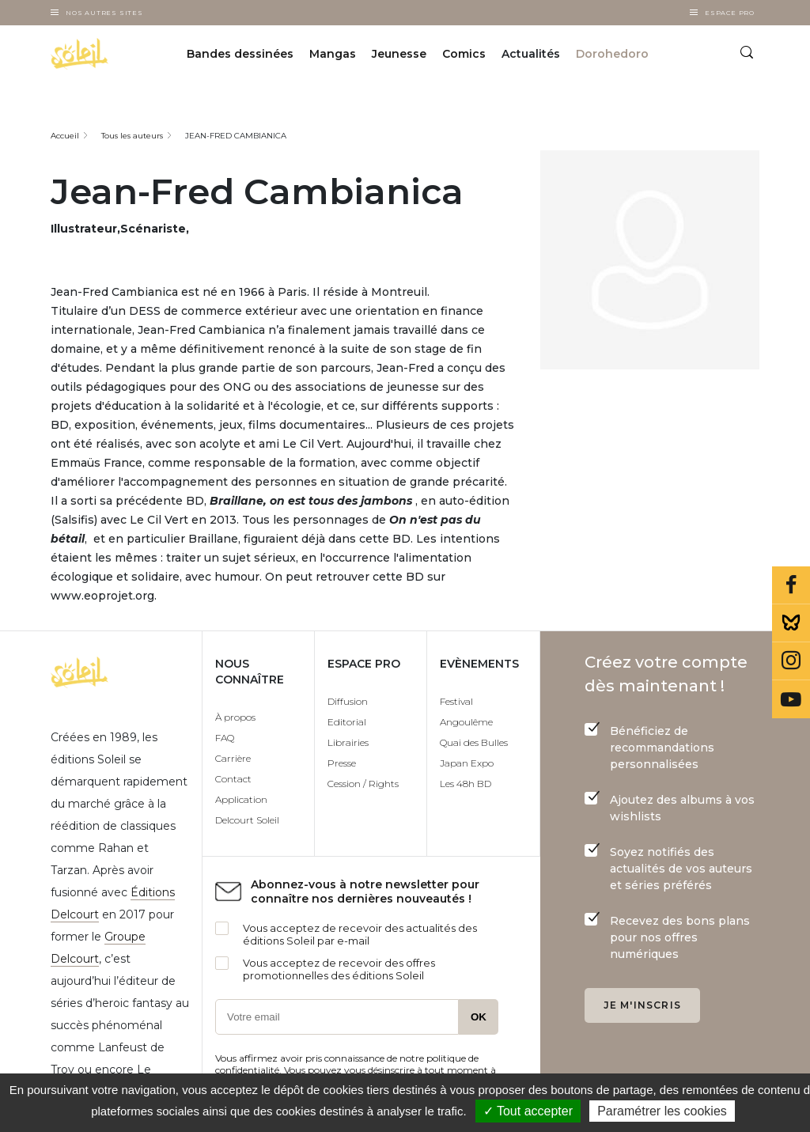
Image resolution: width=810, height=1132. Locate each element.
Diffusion (347, 701)
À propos (235, 717)
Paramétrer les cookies (662, 1111)
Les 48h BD (465, 783)
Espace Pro (730, 13)
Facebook (791, 585)
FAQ (224, 738)
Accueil (65, 136)
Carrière (233, 758)
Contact (233, 779)
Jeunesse (399, 54)
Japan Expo (467, 763)
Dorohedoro (612, 54)
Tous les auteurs (132, 136)
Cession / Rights (363, 783)
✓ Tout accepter (528, 1111)
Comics (464, 54)
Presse (341, 763)
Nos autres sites (104, 13)
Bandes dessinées (240, 54)
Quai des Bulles (474, 742)
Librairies (348, 742)
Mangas (332, 54)
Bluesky (791, 623)
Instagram (791, 661)
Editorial (346, 722)
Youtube (791, 699)
